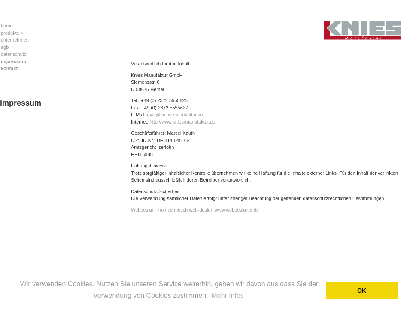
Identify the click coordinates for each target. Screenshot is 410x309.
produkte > (12, 33)
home (7, 25)
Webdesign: (143, 209)
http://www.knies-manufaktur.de (182, 121)
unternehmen (15, 39)
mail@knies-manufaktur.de (175, 114)
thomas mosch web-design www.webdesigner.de (208, 209)
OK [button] (362, 290)
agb (5, 47)
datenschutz (13, 54)
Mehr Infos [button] (227, 295)
